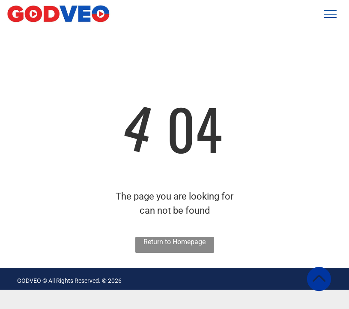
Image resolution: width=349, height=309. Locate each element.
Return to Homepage (174, 242)
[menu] (330, 14)
